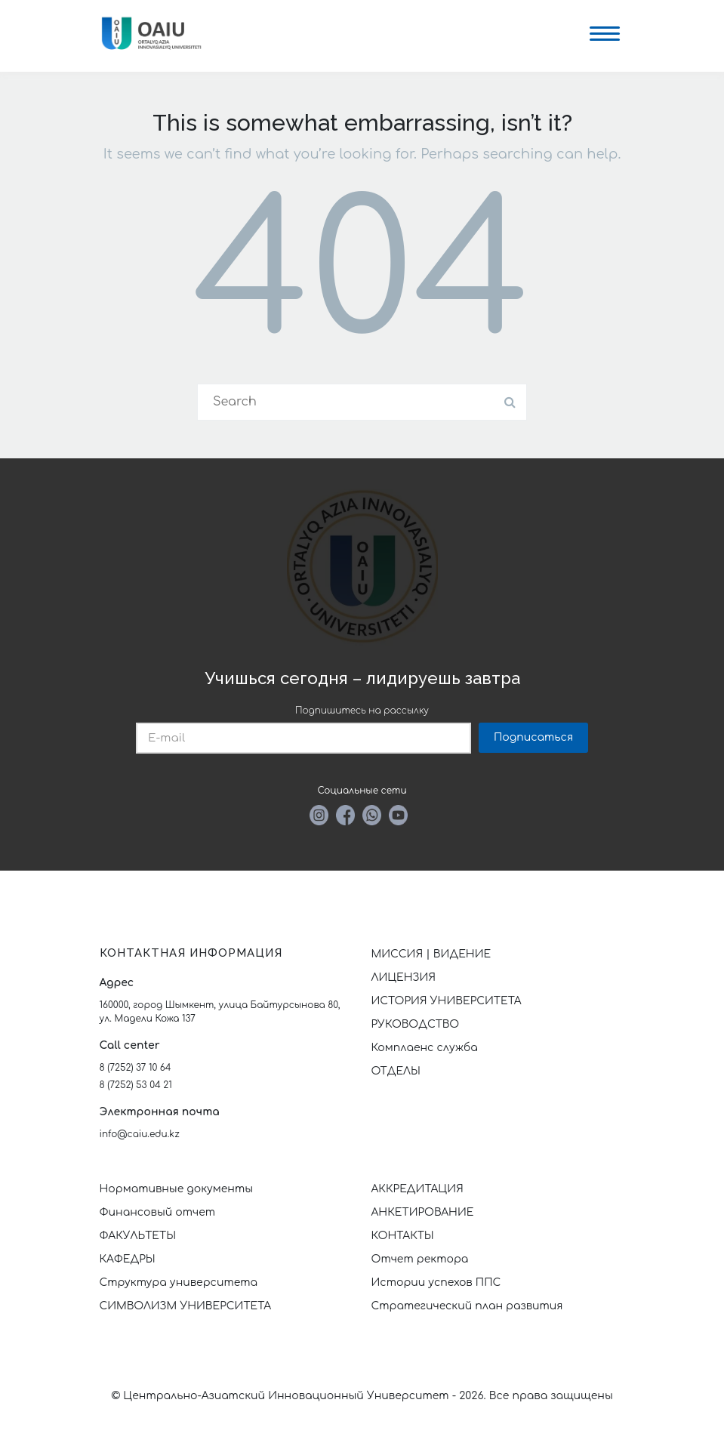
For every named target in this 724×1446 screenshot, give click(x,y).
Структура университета (179, 1282)
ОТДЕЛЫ (396, 1071)
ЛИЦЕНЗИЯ (403, 977)
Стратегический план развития (468, 1306)
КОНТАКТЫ (402, 1235)
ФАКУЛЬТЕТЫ (138, 1235)
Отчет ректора (420, 1259)
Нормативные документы (177, 1189)
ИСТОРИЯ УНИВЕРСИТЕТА (446, 1001)
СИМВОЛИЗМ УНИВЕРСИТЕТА (186, 1306)
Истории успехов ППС (436, 1282)
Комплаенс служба (424, 1047)
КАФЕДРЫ (128, 1259)
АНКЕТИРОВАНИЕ (422, 1212)
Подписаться (533, 737)
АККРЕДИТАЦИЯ (417, 1189)
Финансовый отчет (158, 1212)
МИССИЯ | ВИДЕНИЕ (431, 954)
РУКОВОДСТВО (415, 1024)
